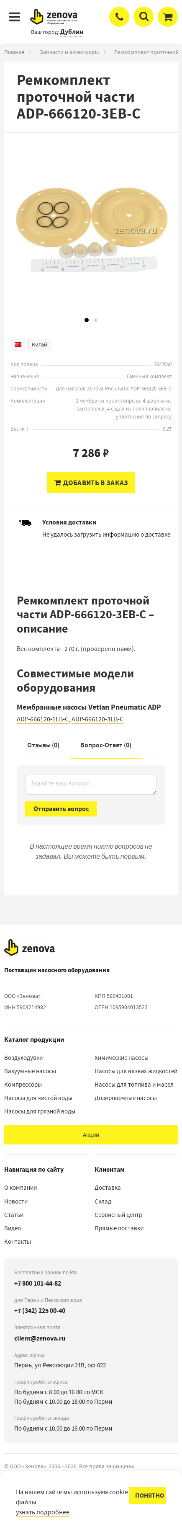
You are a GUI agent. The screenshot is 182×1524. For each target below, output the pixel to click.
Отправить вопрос (61, 808)
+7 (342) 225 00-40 (39, 1310)
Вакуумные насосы (30, 1071)
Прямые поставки (119, 1228)
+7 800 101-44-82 (37, 1283)
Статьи (13, 1215)
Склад (103, 1201)
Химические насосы (122, 1058)
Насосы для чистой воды (38, 1098)
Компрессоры (23, 1084)
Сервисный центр (118, 1215)
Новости (16, 1201)
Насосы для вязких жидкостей (136, 1071)
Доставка (108, 1187)
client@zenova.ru (39, 1338)
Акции (91, 1135)
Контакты (17, 1241)
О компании (20, 1187)
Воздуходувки (23, 1058)
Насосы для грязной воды (39, 1111)
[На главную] (29, 947)
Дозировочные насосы (126, 1098)
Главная (14, 52)
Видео (12, 1228)
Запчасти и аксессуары (69, 52)
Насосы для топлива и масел (134, 1084)
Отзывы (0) (43, 745)
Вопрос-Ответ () (105, 745)
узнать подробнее (42, 1512)
